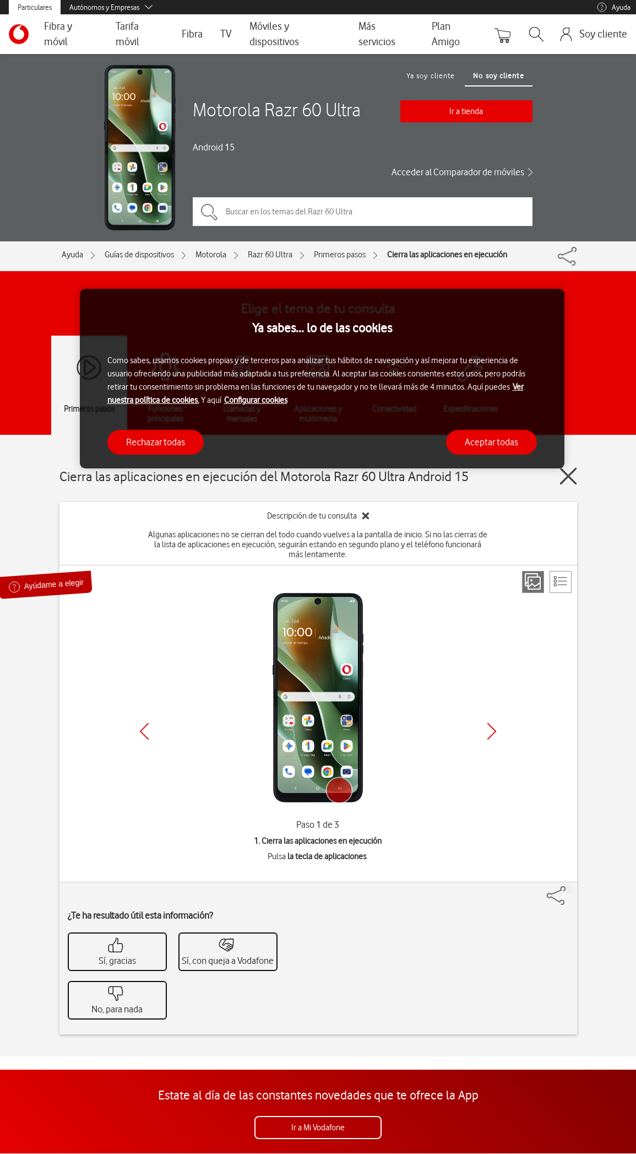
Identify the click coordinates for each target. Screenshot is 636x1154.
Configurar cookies (255, 400)
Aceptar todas (491, 441)
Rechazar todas (155, 441)
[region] (322, 379)
